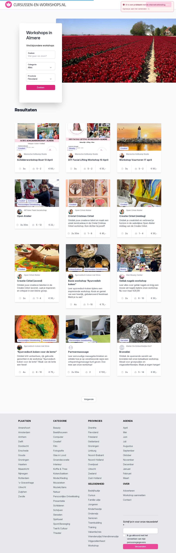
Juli (124, 441)
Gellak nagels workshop (132, 280)
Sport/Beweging (61, 523)
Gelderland (93, 441)
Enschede (23, 450)
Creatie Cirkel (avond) (29, 280)
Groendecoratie (61, 459)
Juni (125, 436)
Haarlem (22, 464)
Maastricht (23, 469)
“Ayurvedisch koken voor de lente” (37, 351)
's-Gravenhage (26, 482)
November (128, 459)
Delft (20, 441)
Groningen (23, 459)
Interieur (57, 464)
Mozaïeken (59, 482)
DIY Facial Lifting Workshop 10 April (88, 159)
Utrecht (22, 487)
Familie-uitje (94, 499)
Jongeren (93, 504)
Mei (125, 432)
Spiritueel (58, 519)
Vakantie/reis (94, 531)
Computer (58, 436)
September (128, 450)
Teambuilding (95, 522)
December (128, 464)
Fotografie (58, 450)
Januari (126, 469)
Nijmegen (23, 473)
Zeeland (92, 473)
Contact (127, 499)
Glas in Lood (59, 455)
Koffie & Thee (60, 469)
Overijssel (93, 464)
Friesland (92, 436)
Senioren (92, 518)
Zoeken (31, 53)
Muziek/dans (59, 487)
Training (92, 527)
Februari (127, 473)
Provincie (32, 76)
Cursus (91, 495)
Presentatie (59, 501)
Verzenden (140, 546)
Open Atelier (24, 216)
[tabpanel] (88, 58)
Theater (57, 533)
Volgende (89, 399)
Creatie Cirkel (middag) (132, 216)
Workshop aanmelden (134, 495)
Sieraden (57, 514)
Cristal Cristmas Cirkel (81, 216)
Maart (126, 478)
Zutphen (22, 491)
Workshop (93, 545)
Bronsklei (124, 351)
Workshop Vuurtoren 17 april (135, 159)
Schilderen (58, 505)
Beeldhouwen (60, 432)
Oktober (127, 455)
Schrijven (58, 510)
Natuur (56, 491)
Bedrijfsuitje (94, 490)
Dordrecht (23, 446)
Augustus (128, 446)
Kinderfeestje (95, 509)
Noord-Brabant (96, 455)
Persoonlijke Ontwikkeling (66, 496)
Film (55, 446)
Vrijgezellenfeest (96, 541)
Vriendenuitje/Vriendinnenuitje (103, 536)
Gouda (21, 455)
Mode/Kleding (60, 478)
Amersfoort (24, 427)
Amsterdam (24, 432)
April (125, 427)
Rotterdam (23, 478)
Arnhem (22, 436)
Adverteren (129, 490)
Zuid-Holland (94, 478)
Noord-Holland (96, 459)
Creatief (57, 441)
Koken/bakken (60, 473)
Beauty (57, 427)
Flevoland (93, 432)
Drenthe (92, 427)
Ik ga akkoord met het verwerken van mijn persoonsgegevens (137, 538)
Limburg (92, 450)
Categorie (32, 64)
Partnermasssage (78, 351)
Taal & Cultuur (60, 528)
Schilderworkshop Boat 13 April (35, 159)
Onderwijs (93, 513)
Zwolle (21, 496)
